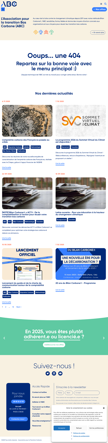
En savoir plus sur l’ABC (41, 397)
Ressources (36, 426)
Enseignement (61, 219)
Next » (18, 307)
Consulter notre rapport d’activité (41, 415)
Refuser (79, 428)
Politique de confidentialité (81, 436)
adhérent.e (37, 336)
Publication (21, 151)
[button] (104, 408)
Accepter (61, 428)
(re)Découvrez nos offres (54, 345)
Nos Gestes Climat (9, 151)
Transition (74, 147)
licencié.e (69, 336)
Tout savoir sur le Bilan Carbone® (41, 408)
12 (13, 307)
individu (26, 147)
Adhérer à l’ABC (38, 402)
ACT (9, 222)
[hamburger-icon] (101, 4)
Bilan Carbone (18, 222)
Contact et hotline (39, 392)
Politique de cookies (79, 433)
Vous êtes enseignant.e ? (41, 421)
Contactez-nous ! (18, 419)
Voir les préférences (96, 428)
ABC (4, 147)
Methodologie (35, 147)
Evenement (65, 147)
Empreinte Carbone (15, 147)
